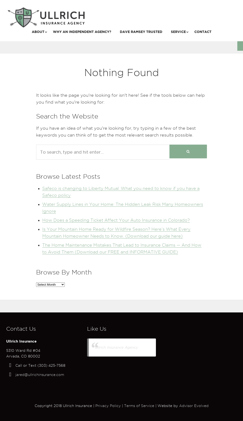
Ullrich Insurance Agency (116, 347)
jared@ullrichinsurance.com (39, 375)
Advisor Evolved (194, 406)
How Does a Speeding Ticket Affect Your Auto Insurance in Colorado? (116, 220)
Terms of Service (139, 406)
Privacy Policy (108, 406)
